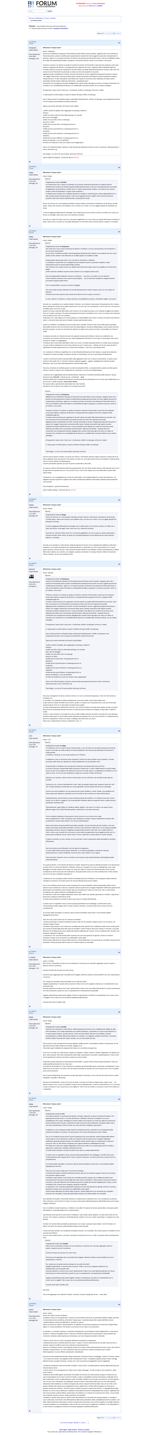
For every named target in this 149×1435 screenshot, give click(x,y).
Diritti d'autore (72, 1429)
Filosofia (52, 18)
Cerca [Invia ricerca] (50, 11)
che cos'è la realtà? (67, 1422)
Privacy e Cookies (84, 1429)
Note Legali (63, 1429)
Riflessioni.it (92, 6)
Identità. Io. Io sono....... (81, 1422)
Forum (47, 18)
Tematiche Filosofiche (60, 28)
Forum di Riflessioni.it (37, 18)
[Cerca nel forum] (37, 11)
